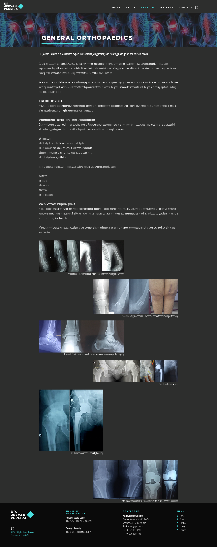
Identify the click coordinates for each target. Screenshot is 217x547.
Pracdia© (25, 535)
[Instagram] (197, 7)
